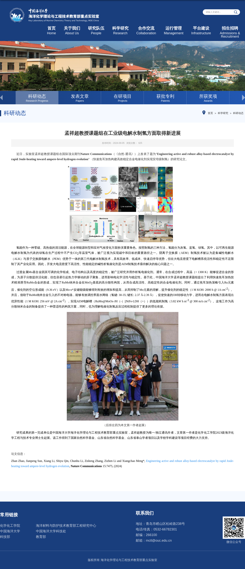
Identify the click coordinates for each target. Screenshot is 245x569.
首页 (51, 30)
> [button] (237, 97)
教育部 (41, 537)
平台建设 (201, 30)
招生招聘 (230, 32)
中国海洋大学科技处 (51, 531)
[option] (37, 97)
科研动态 (238, 113)
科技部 (5, 537)
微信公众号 (233, 541)
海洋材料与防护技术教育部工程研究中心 (66, 525)
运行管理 (173, 30)
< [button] (8, 97)
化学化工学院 (10, 525)
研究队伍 (96, 30)
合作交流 (146, 30)
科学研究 (120, 30)
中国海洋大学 (10, 531)
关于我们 (72, 30)
